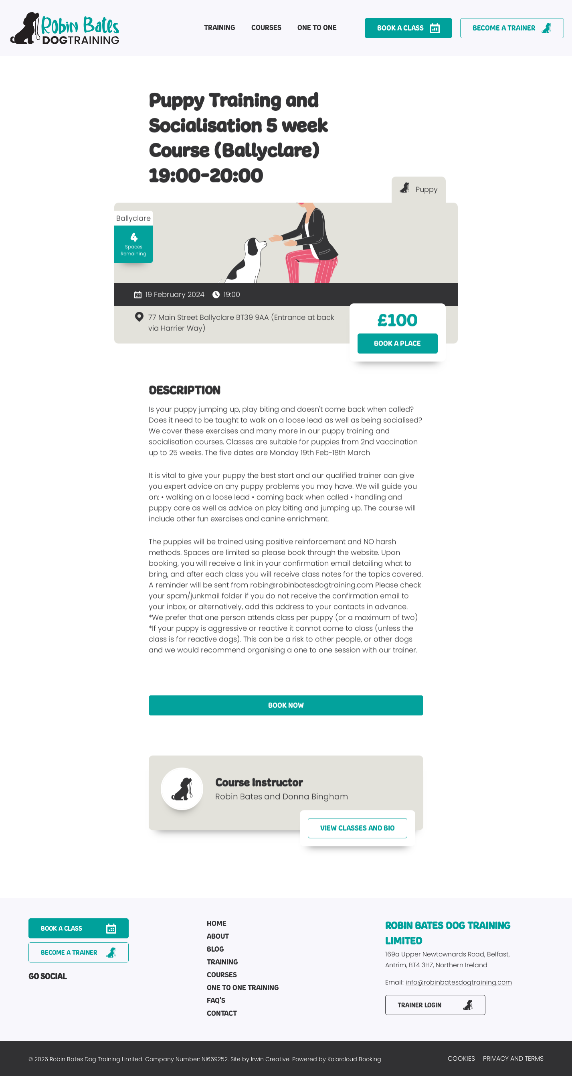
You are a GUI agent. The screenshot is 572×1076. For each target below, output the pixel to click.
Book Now (286, 711)
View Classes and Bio (357, 834)
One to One (317, 28)
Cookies (461, 1058)
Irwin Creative (270, 1059)
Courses (266, 28)
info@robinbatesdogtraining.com (459, 983)
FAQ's (216, 1001)
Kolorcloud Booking (354, 1059)
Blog (215, 950)
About (218, 937)
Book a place (397, 349)
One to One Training (243, 988)
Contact (222, 1014)
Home (216, 924)
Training (219, 28)
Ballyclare (133, 224)
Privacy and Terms (513, 1058)
